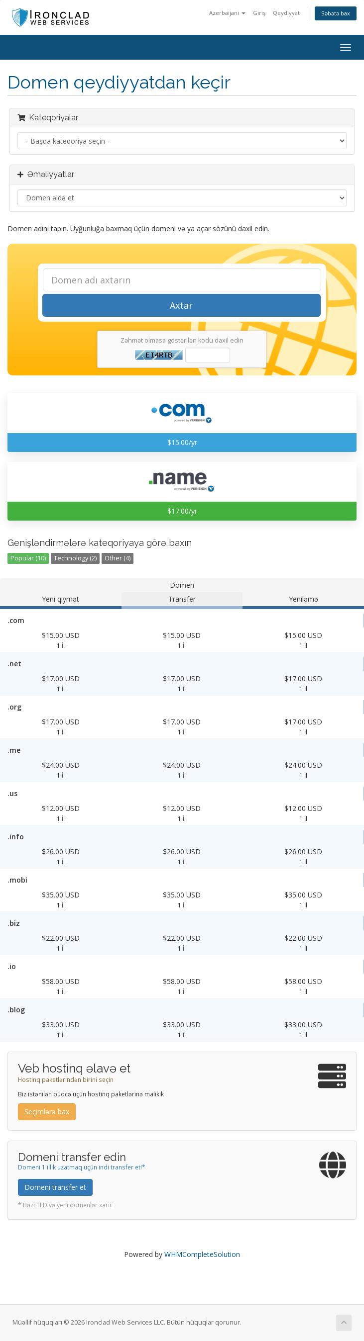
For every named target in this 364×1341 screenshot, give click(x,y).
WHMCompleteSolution (202, 1254)
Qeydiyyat (286, 12)
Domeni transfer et (55, 1187)
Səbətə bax (335, 13)
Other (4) (117, 558)
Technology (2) (75, 558)
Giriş (259, 12)
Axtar (181, 305)
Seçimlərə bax (46, 1111)
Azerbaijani (227, 12)
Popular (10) (28, 558)
